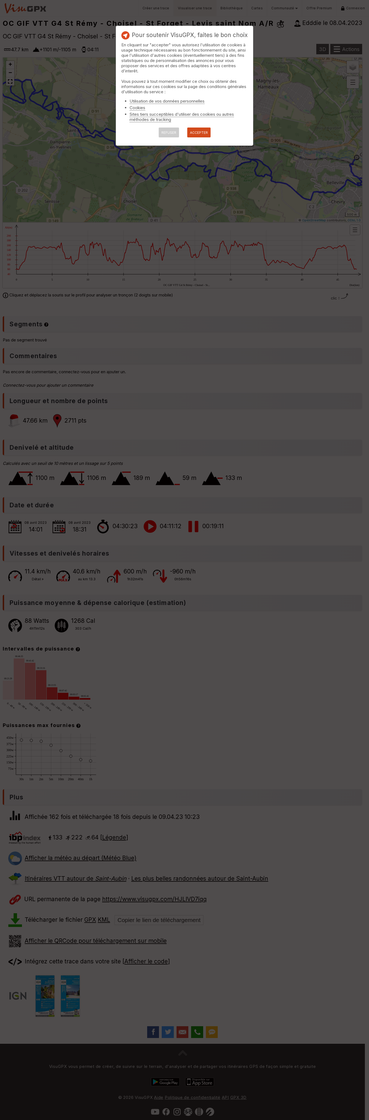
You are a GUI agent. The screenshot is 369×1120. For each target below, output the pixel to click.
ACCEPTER (199, 133)
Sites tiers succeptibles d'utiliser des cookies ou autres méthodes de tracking (182, 117)
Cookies (137, 107)
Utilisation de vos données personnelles (167, 101)
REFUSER (168, 133)
